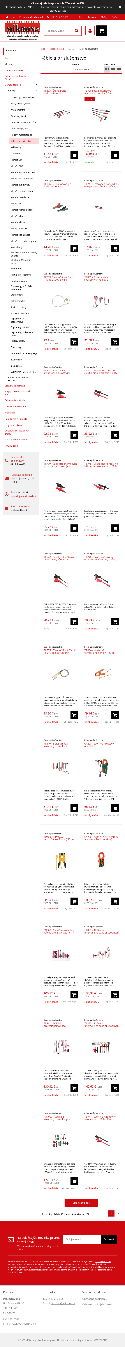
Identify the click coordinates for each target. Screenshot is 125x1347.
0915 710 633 (34, 7)
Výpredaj (9, 64)
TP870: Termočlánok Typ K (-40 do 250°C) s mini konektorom (59, 280)
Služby (104, 17)
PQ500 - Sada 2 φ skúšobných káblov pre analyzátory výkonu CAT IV (60, 932)
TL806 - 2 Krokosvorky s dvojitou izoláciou (57, 185)
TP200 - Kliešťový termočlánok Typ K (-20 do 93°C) (99, 653)
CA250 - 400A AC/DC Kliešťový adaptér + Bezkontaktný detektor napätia (101, 839)
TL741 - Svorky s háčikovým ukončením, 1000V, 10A (100, 1118)
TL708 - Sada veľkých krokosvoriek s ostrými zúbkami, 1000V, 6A (57, 373)
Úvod (12, 17)
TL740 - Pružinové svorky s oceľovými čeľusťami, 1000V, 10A (100, 559)
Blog (81, 17)
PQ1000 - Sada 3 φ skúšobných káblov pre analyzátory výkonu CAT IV (59, 1119)
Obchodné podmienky (94, 1299)
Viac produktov (81, 1202)
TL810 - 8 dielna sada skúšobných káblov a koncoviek (56, 746)
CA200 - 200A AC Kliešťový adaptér (99, 745)
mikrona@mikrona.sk (72, 7)
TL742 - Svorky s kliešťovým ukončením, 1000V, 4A (59, 558)
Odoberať (109, 1239)
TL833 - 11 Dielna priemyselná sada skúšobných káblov (101, 1026)
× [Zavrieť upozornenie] (120, 6)
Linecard (92, 17)
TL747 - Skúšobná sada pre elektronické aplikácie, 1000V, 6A (101, 373)
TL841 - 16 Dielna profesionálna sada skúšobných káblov (55, 1026)
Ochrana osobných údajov (97, 1304)
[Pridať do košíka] (74, 155)
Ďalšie (116, 17)
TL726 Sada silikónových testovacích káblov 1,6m (98, 92)
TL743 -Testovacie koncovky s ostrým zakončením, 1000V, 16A (101, 186)
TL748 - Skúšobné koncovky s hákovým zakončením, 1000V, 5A (101, 466)
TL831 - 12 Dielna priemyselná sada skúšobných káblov (101, 932)
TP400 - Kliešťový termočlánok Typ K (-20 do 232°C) (59, 839)
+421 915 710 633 (59, 17)
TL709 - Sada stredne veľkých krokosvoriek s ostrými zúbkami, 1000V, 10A (60, 466)
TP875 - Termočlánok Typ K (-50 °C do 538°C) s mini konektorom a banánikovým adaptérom (60, 654)
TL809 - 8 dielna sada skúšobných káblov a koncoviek (96, 280)
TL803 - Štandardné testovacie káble (55, 92)
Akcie (7, 58)
